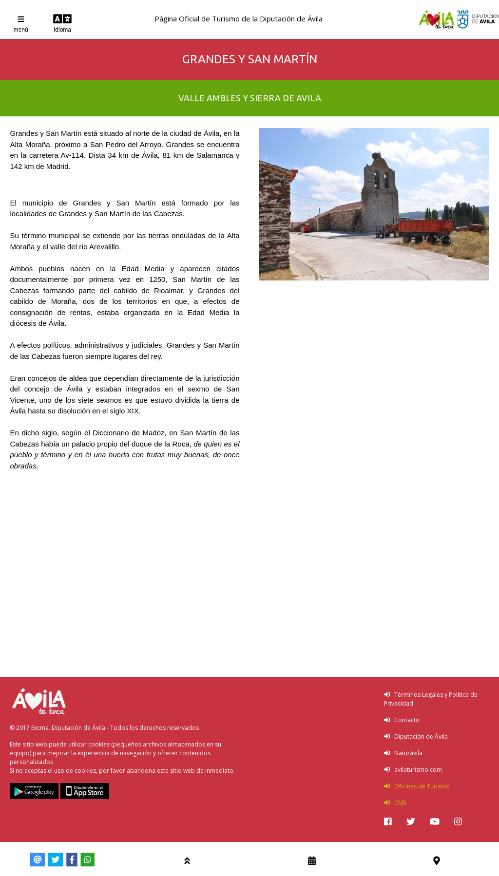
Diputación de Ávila (416, 736)
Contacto (402, 720)
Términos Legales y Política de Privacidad (431, 699)
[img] (388, 821)
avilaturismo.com (413, 769)
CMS (395, 803)
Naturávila (403, 753)
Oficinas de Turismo (417, 786)
